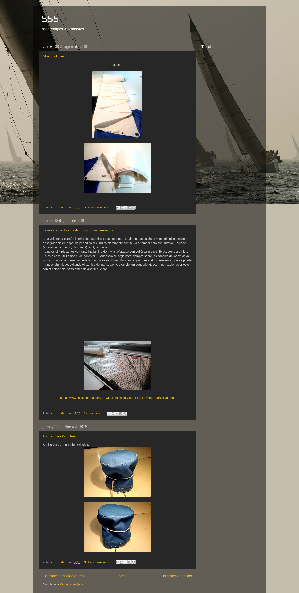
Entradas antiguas (176, 576)
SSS (50, 18)
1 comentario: (93, 413)
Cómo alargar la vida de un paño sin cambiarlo (78, 230)
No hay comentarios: (97, 207)
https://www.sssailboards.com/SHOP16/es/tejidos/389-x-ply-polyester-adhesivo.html (117, 397)
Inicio (122, 576)
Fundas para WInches (59, 436)
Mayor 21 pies (53, 56)
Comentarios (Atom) (73, 584)
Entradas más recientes (63, 576)
